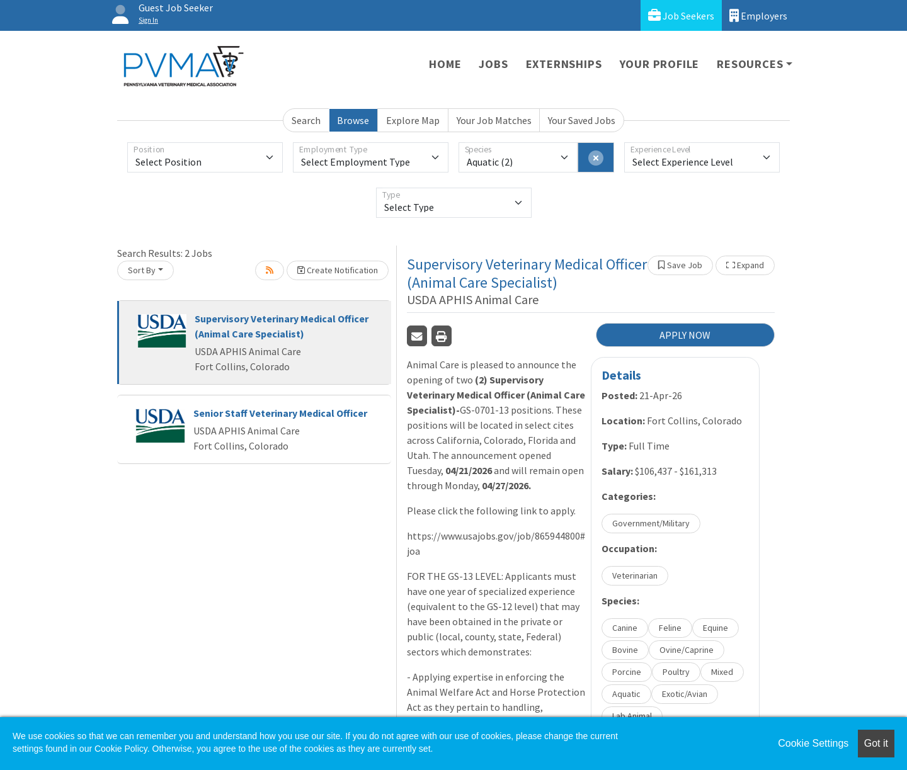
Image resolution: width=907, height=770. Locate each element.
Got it (876, 743)
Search (306, 120)
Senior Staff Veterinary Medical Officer (280, 413)
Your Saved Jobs (581, 120)
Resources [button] (750, 64)
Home (445, 64)
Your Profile (660, 64)
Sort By (142, 270)
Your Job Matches (494, 120)
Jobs (493, 64)
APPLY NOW (684, 335)
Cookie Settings (813, 743)
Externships (564, 64)
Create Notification (337, 270)
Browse (353, 120)
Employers (758, 15)
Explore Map (413, 120)
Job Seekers (681, 15)
